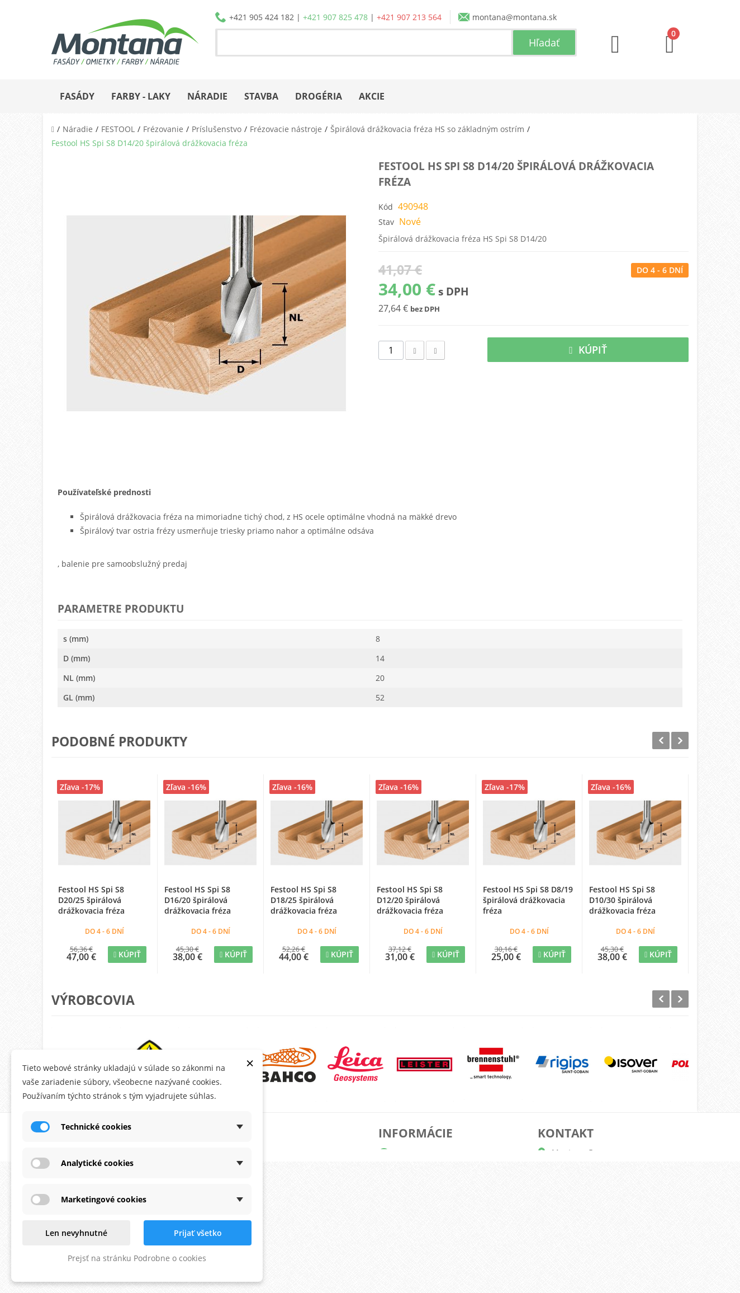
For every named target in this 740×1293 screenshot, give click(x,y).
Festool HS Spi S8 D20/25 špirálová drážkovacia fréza (91, 900)
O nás (403, 1153)
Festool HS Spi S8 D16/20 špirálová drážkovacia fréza (197, 900)
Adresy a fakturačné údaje (282, 1189)
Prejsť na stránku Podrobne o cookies (137, 1258)
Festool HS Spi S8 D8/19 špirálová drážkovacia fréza (528, 900)
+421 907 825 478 (335, 17)
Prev (661, 740)
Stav (386, 222)
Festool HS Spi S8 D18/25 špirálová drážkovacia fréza (304, 900)
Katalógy (408, 1171)
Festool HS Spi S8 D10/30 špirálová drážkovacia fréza (622, 900)
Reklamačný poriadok (432, 1225)
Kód (385, 206)
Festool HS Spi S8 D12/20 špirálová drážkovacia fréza (410, 900)
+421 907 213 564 (409, 17)
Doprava (408, 1189)
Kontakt (406, 1243)
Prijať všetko (198, 1233)
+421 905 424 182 (261, 17)
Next (680, 740)
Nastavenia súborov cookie (283, 1243)
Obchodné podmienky (433, 1207)
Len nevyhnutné (76, 1233)
